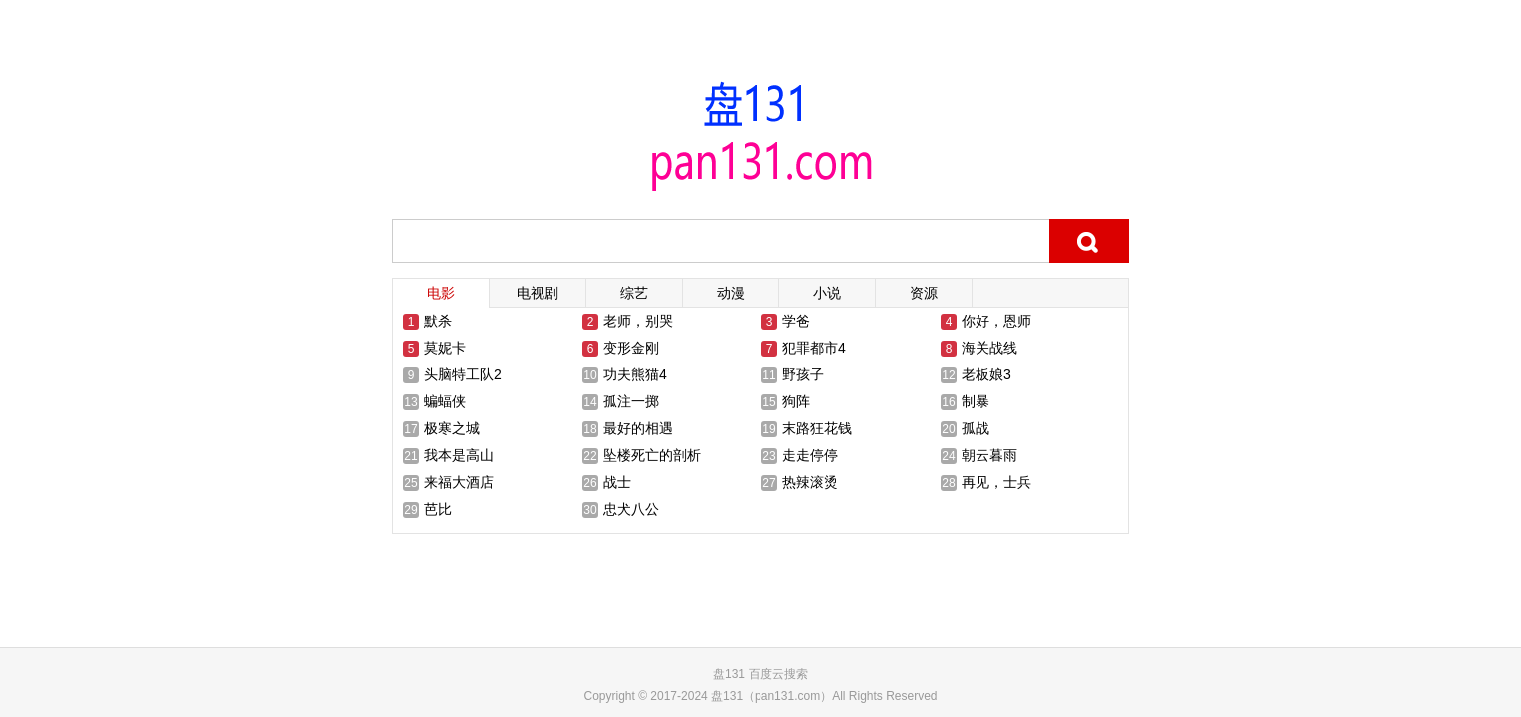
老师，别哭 (638, 321)
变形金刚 (631, 348)
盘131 (729, 674)
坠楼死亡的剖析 (652, 455)
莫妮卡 (445, 348)
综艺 (634, 293)
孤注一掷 (631, 401)
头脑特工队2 (463, 374)
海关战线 (989, 348)
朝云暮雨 (989, 455)
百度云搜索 (778, 674)
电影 (441, 293)
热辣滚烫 (810, 482)
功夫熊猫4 (635, 374)
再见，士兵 (996, 482)
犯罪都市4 (814, 348)
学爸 (796, 321)
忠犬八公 (631, 509)
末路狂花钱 (817, 428)
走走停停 (810, 455)
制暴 (975, 401)
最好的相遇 (638, 428)
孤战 (975, 428)
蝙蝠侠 (445, 401)
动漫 (731, 293)
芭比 (438, 509)
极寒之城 (452, 428)
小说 (827, 293)
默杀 (438, 321)
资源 (924, 293)
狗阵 (796, 401)
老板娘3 (986, 374)
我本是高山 (459, 455)
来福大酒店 (459, 482)
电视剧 (537, 293)
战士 (617, 482)
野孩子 (803, 374)
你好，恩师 (996, 321)
